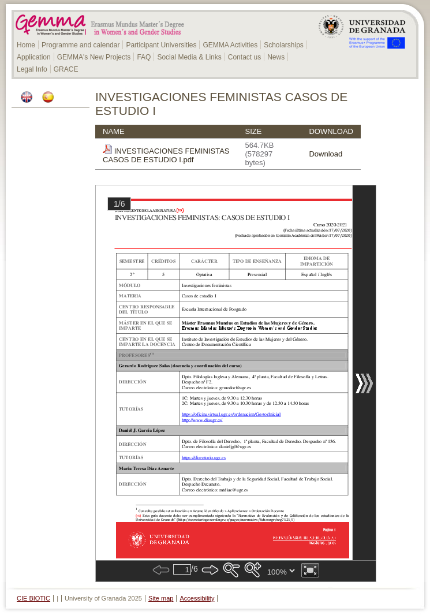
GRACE (66, 69)
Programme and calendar (80, 45)
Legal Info (32, 69)
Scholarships (284, 45)
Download (325, 154)
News (276, 57)
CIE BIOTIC (33, 598)
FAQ (144, 57)
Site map (160, 598)
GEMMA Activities (230, 45)
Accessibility (197, 598)
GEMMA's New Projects (94, 57)
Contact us (244, 57)
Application (34, 57)
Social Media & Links (189, 57)
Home (26, 45)
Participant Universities (161, 45)
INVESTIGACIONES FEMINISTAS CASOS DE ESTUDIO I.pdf (166, 155)
